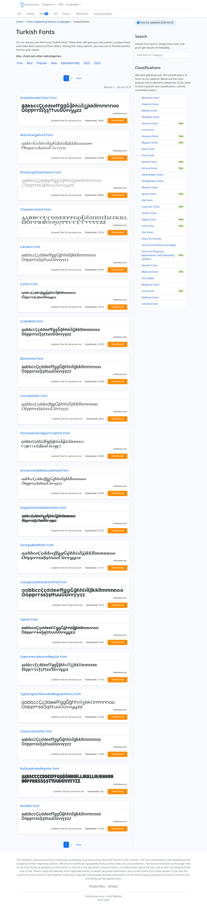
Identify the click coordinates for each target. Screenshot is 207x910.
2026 (97, 63)
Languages (72, 4)
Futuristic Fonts (151, 206)
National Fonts (150, 297)
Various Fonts (150, 168)
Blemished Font (31, 358)
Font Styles (148, 278)
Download (117, 120)
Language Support (102, 13)
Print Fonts (148, 155)
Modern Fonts (150, 187)
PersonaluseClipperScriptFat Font (45, 433)
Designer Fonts (150, 117)
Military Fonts (150, 110)
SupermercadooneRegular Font (43, 656)
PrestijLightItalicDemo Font (40, 172)
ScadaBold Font (31, 321)
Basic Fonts (148, 149)
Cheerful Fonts (150, 104)
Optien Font (29, 619)
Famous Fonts (150, 123)
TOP (55, 13)
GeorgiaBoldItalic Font (37, 545)
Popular (67, 13)
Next (79, 78)
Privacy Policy (97, 886)
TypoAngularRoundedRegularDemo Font (50, 694)
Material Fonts (150, 271)
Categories (47, 4)
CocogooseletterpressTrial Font (43, 582)
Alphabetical (82, 13)
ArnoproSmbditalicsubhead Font (44, 470)
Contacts (112, 886)
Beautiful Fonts (150, 97)
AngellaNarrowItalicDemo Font (43, 507)
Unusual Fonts (150, 136)
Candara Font (30, 247)
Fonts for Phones (151, 238)
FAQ (61, 4)
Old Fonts (147, 200)
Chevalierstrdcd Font (35, 209)
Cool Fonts (148, 130)
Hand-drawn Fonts (152, 174)
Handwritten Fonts (153, 181)
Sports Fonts (149, 194)
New (43, 13)
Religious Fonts (150, 284)
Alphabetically (70, 63)
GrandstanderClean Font (38, 98)
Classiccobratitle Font (36, 731)
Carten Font (29, 284)
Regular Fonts (150, 142)
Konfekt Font (29, 806)
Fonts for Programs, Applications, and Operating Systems (158, 255)
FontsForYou (29, 4)
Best (30, 63)
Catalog (30, 13)
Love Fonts (148, 291)
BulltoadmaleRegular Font (39, 768)
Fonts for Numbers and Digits (159, 245)
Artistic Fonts (149, 213)
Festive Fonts (149, 162)
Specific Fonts (150, 265)
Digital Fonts (149, 219)
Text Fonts (147, 232)
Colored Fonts (150, 304)
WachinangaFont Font (36, 135)
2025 (87, 63)
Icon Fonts (148, 226)
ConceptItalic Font (33, 396)
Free (19, 13)
